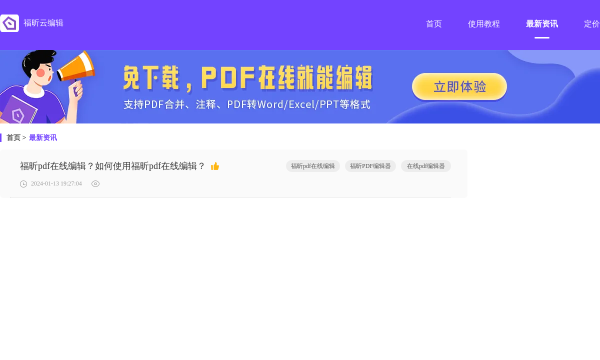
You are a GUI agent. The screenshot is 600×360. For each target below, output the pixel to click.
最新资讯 (43, 138)
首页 (13, 138)
